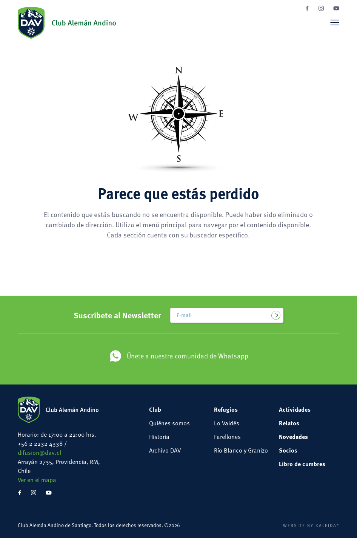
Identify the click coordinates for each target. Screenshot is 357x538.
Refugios (226, 409)
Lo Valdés (226, 423)
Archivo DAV (165, 450)
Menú (334, 22)
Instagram (321, 8)
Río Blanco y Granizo (241, 450)
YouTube (336, 8)
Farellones (227, 436)
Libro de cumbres (302, 463)
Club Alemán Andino (67, 23)
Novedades (293, 436)
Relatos (289, 423)
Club (155, 409)
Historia (159, 436)
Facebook (307, 8)
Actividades (295, 409)
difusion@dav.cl (39, 452)
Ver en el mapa (37, 479)
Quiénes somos (169, 423)
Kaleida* (327, 525)
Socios (288, 450)
